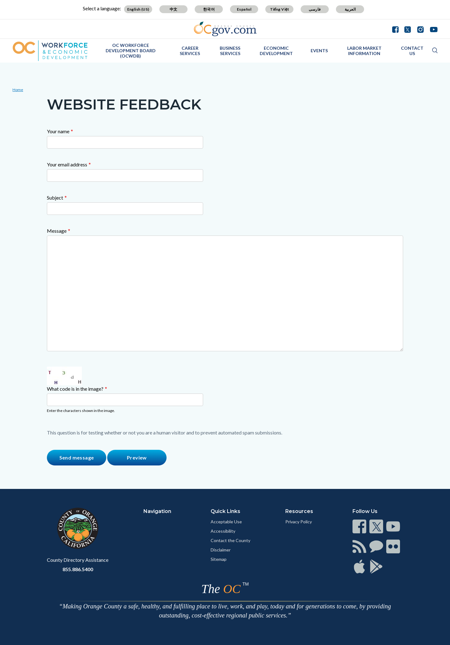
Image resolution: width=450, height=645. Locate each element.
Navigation (157, 511)
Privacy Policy (298, 521)
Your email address (67, 164)
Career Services (190, 50)
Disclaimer (221, 549)
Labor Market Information (364, 50)
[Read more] (225, 29)
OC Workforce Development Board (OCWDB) (131, 50)
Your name (58, 131)
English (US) (138, 9)
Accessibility (223, 531)
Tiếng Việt (279, 9)
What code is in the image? (75, 389)
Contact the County (230, 540)
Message (57, 231)
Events (319, 50)
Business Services (230, 50)
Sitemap (219, 559)
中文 (174, 9)
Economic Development (276, 50)
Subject (55, 198)
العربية (350, 9)
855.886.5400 (77, 569)
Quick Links (225, 511)
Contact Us (412, 50)
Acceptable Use (226, 521)
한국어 (209, 9)
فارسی (315, 9)
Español (244, 9)
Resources (299, 511)
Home (17, 89)
